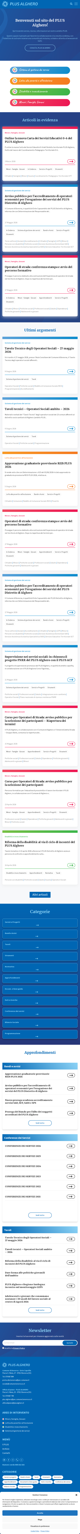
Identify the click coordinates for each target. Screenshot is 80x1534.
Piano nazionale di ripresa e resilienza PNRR (38, 697)
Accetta (40, 1513)
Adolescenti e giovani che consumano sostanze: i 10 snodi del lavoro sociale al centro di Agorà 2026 (28, 1299)
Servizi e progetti (10, 1477)
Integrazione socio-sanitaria (54, 694)
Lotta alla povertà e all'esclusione (18, 494)
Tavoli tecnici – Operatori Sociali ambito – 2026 (37, 409)
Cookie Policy (35, 1531)
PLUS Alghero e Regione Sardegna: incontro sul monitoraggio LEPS (25, 1286)
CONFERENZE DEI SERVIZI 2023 (23, 1176)
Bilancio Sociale (21, 1023)
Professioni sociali (41, 308)
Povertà (55, 501)
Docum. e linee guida (21, 990)
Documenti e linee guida (28, 1482)
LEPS (58, 241)
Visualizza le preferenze (40, 1526)
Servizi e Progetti (45, 169)
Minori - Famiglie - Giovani (15, 169)
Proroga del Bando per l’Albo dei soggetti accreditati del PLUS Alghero (28, 1113)
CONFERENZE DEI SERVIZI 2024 (23, 1166)
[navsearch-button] (70, 3)
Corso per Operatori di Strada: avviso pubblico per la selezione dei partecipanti (38, 783)
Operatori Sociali (12, 386)
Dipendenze (62, 308)
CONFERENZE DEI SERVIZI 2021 (23, 1196)
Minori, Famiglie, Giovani (31, 102)
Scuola (31, 176)
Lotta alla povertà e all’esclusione (35, 81)
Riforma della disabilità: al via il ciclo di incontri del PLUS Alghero (27, 1262)
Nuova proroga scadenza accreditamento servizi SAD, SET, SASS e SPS (28, 1101)
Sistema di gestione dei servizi (34, 70)
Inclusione (17, 501)
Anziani (20, 241)
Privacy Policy (44, 1531)
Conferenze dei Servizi (17, 1138)
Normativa (49, 873)
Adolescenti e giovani (29, 311)
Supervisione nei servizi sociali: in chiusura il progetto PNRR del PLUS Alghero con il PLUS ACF (38, 658)
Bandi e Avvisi (48, 230)
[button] (76, 1495)
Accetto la (14, 1348)
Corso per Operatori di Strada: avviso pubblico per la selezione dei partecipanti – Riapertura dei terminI (38, 721)
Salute (53, 308)
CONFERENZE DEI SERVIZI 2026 (23, 1146)
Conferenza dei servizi (21, 1012)
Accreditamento (31, 241)
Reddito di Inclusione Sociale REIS (48, 386)
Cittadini (8, 176)
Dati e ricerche (21, 1001)
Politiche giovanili (12, 311)
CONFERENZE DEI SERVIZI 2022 (23, 1186)
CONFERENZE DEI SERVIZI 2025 (23, 1156)
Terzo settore (10, 241)
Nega (40, 1520)
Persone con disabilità (14, 244)
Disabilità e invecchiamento (33, 91)
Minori (24, 176)
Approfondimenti (45, 298)
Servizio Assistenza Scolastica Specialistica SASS (24, 247)
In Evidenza (32, 169)
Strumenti (59, 169)
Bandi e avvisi (12, 1066)
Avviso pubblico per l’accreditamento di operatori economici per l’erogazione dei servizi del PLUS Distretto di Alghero (38, 199)
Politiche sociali (30, 244)
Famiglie (16, 176)
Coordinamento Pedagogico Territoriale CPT (53, 176)
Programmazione (12, 389)
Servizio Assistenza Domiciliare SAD (53, 244)
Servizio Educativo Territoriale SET (60, 247)
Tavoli (34, 379)
